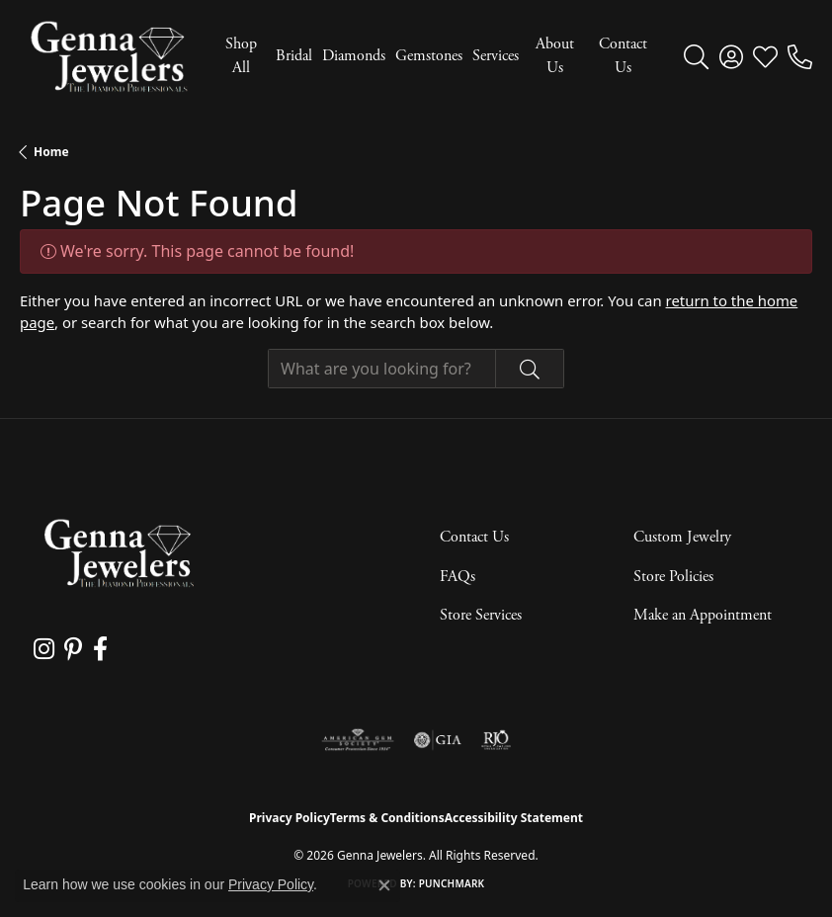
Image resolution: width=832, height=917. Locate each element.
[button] (696, 56)
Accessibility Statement (514, 817)
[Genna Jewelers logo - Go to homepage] (109, 56)
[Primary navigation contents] (431, 56)
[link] (800, 56)
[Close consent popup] (384, 885)
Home (51, 151)
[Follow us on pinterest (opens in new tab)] (73, 649)
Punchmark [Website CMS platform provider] (452, 883)
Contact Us (623, 56)
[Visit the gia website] (437, 740)
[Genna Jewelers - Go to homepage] (119, 553)
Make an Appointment (702, 615)
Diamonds (353, 55)
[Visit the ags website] (357, 740)
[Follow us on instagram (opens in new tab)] (44, 649)
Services (495, 55)
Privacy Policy (289, 817)
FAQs (457, 576)
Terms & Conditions (387, 817)
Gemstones (428, 55)
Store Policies (673, 576)
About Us (555, 56)
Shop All (241, 56)
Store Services (481, 615)
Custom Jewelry (682, 537)
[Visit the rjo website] (496, 740)
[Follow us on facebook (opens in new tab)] (99, 649)
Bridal (294, 55)
